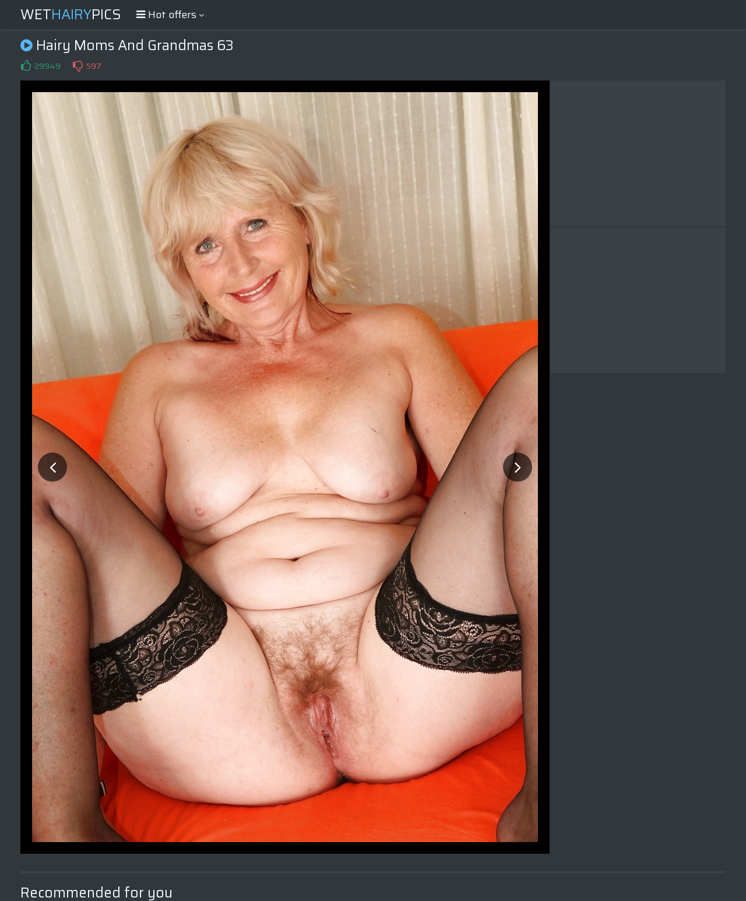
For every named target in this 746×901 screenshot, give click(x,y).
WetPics (70, 14)
